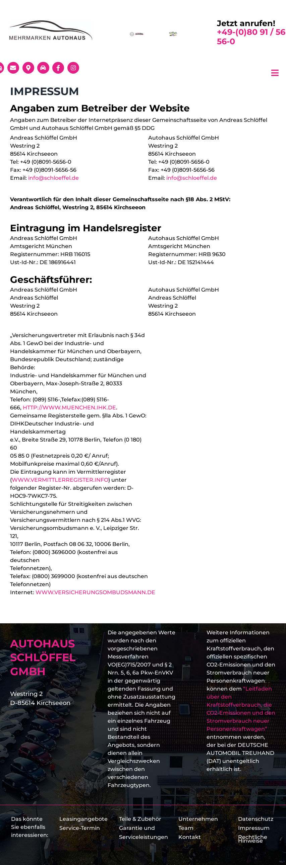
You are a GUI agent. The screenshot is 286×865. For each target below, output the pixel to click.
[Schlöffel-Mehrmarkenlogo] (50, 23)
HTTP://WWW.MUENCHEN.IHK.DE (69, 407)
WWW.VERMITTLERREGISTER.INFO (60, 480)
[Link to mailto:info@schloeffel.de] (13, 68)
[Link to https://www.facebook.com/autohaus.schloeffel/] (58, 68)
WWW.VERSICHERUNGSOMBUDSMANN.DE (95, 592)
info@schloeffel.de (53, 178)
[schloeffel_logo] (137, 34)
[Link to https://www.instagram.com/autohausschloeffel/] (73, 68)
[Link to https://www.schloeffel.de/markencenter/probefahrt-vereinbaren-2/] (43, 68)
